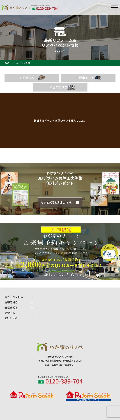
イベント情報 (23, 63)
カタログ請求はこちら (56, 202)
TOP (7, 63)
